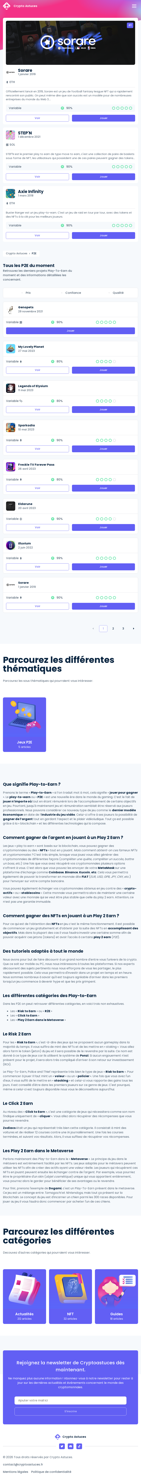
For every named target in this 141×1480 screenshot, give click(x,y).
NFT (70, 1314)
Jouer (104, 118)
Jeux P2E (24, 742)
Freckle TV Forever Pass (36, 465)
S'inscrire (70, 1411)
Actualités (24, 1314)
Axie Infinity (31, 191)
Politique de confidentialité (51, 1472)
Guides (116, 1314)
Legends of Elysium (33, 386)
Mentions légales (15, 1472)
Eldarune (25, 504)
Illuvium (24, 543)
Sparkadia (26, 425)
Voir (37, 118)
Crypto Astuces (16, 253)
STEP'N (25, 133)
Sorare (25, 70)
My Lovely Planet (31, 347)
